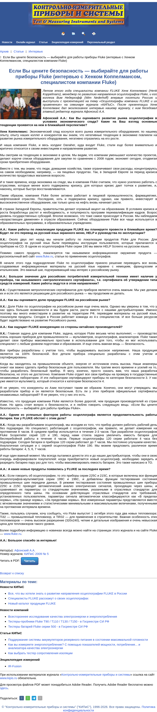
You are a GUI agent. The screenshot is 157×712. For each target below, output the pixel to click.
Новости (7, 42)
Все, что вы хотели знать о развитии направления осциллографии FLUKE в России (67, 593)
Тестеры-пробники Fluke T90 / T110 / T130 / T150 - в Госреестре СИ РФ (58, 621)
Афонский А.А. (24, 550)
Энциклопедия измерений (67, 42)
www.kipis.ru (8, 678)
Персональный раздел (101, 42)
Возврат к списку (12, 573)
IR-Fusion (14, 666)
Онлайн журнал (25, 42)
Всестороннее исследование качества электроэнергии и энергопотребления (62, 616)
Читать (29, 561)
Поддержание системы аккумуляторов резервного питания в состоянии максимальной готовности (78, 639)
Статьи (43, 42)
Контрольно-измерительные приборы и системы (96, 674)
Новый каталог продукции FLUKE (32, 603)
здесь (4, 688)
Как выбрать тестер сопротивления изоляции (40, 653)
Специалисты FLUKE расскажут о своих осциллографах (48, 598)
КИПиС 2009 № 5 (36, 554)
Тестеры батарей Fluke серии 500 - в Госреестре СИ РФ (48, 626)
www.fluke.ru (44, 256)
